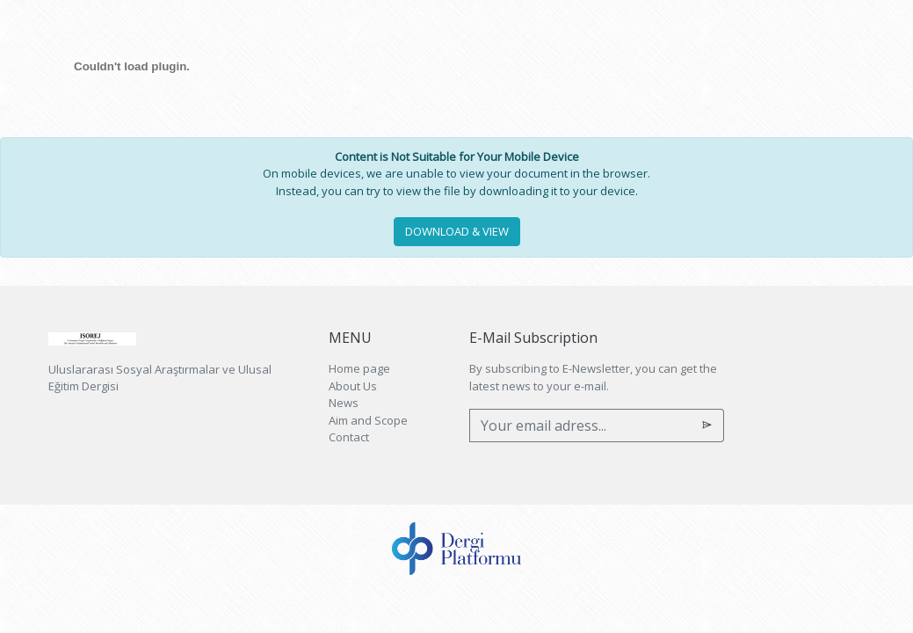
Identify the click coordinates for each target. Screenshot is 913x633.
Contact (349, 437)
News (344, 403)
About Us (353, 386)
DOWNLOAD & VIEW (457, 231)
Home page (359, 368)
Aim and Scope (368, 420)
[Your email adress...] (580, 425)
